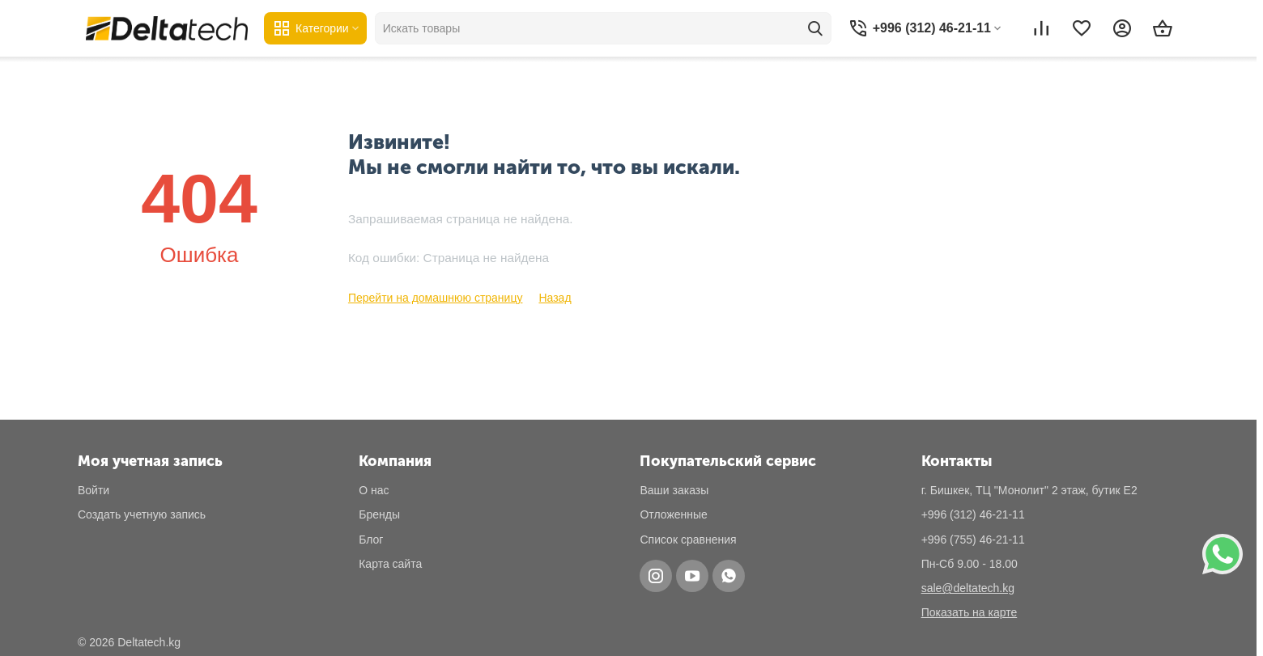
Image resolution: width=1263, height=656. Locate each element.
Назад (554, 297)
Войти (93, 490)
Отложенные (673, 514)
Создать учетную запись (142, 514)
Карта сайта (390, 563)
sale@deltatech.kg (967, 588)
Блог (371, 539)
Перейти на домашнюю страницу (435, 297)
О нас (374, 490)
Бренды (379, 514)
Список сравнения (688, 539)
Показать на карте (969, 612)
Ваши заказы (674, 490)
